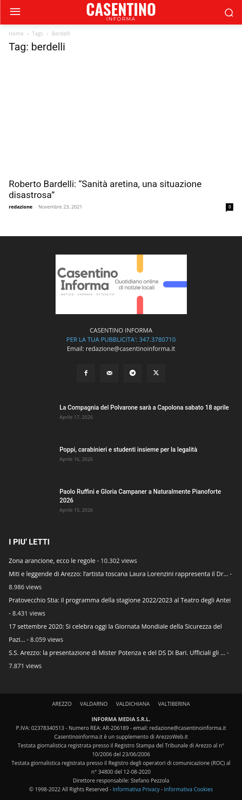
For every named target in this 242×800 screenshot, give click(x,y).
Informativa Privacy (135, 789)
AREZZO (62, 704)
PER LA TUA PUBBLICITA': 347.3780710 (120, 339)
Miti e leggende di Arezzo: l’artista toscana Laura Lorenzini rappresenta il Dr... (118, 574)
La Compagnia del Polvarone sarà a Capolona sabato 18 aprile (144, 407)
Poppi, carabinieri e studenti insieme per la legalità (128, 449)
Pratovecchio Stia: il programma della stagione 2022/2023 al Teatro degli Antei (120, 600)
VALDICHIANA (133, 704)
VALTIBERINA (174, 704)
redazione (20, 206)
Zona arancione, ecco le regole (52, 560)
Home (16, 33)
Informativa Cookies (188, 789)
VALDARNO (94, 704)
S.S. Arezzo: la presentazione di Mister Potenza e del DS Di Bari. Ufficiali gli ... (117, 652)
